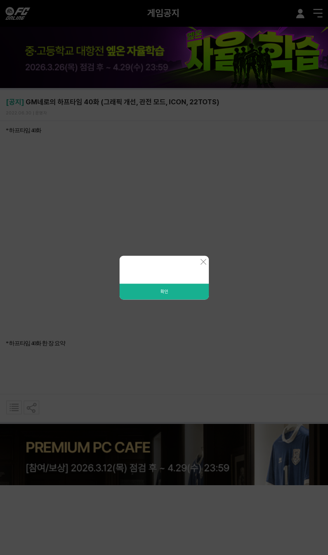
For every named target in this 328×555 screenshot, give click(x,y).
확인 (164, 291)
